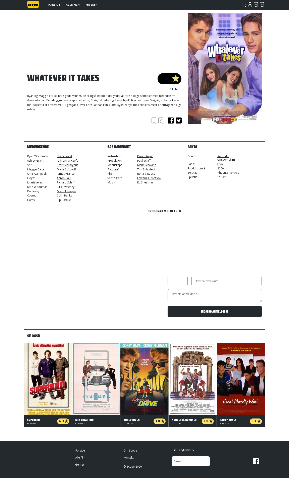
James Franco (66, 173)
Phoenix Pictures (228, 172)
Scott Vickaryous (67, 165)
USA (220, 164)
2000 (220, 168)
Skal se (256, 4)
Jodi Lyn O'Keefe (67, 160)
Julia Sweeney (65, 187)
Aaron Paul (64, 178)
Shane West (64, 156)
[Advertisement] (59, 127)
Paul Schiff (144, 160)
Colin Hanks (64, 195)
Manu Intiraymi (66, 191)
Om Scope (130, 450)
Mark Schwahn (146, 165)
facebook (171, 120)
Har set (262, 4)
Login (250, 4)
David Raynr (145, 156)
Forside (54, 4)
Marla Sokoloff (66, 169)
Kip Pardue (64, 200)
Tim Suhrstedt (146, 169)
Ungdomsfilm (226, 159)
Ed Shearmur (145, 182)
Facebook (256, 461)
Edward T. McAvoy (149, 178)
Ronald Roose (146, 173)
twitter (179, 120)
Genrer (91, 4)
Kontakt (128, 457)
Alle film (73, 4)
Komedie (223, 156)
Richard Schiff (65, 182)
